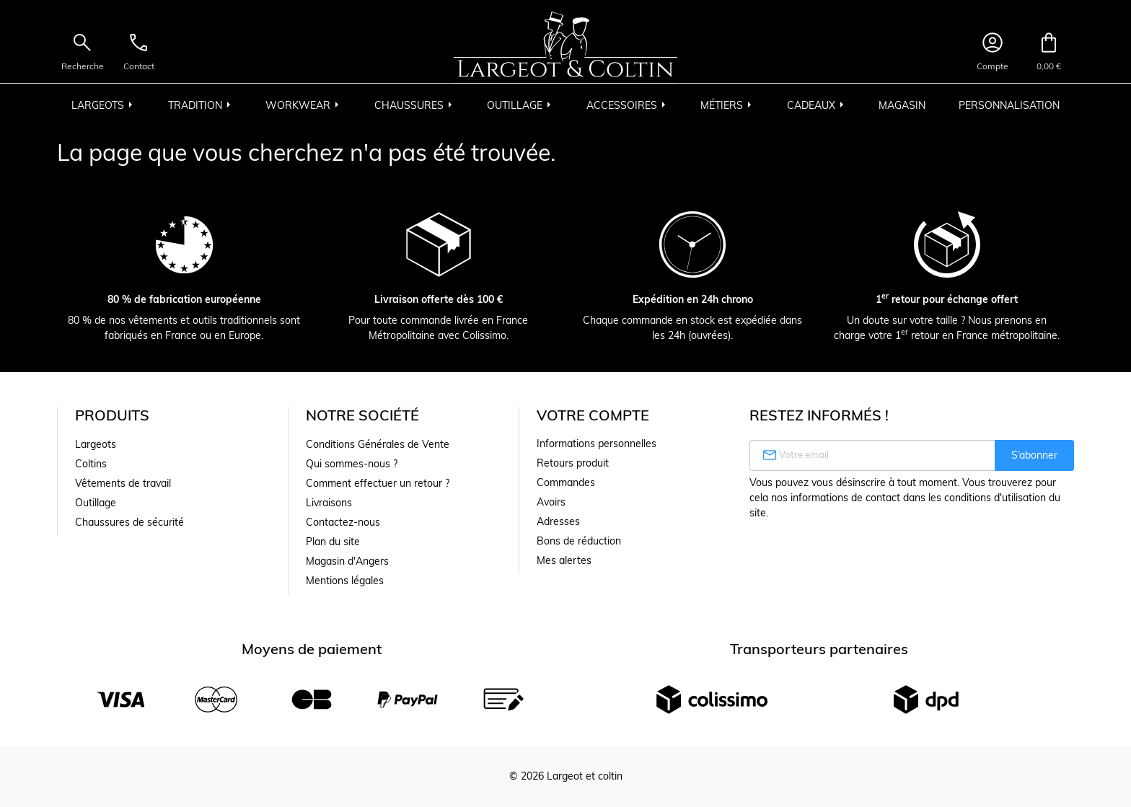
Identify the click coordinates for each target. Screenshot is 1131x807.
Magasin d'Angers (347, 561)
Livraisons (329, 502)
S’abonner (1034, 455)
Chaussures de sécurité (129, 522)
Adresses (558, 521)
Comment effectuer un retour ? (377, 483)
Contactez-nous (343, 522)
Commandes (566, 482)
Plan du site (333, 541)
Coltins (91, 463)
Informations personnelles (596, 443)
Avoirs (551, 501)
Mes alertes (564, 560)
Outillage (95, 502)
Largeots (95, 444)
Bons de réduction (579, 540)
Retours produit (573, 463)
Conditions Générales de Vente (377, 444)
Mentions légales (345, 580)
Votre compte (593, 415)
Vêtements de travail (123, 483)
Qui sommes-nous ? (351, 463)
